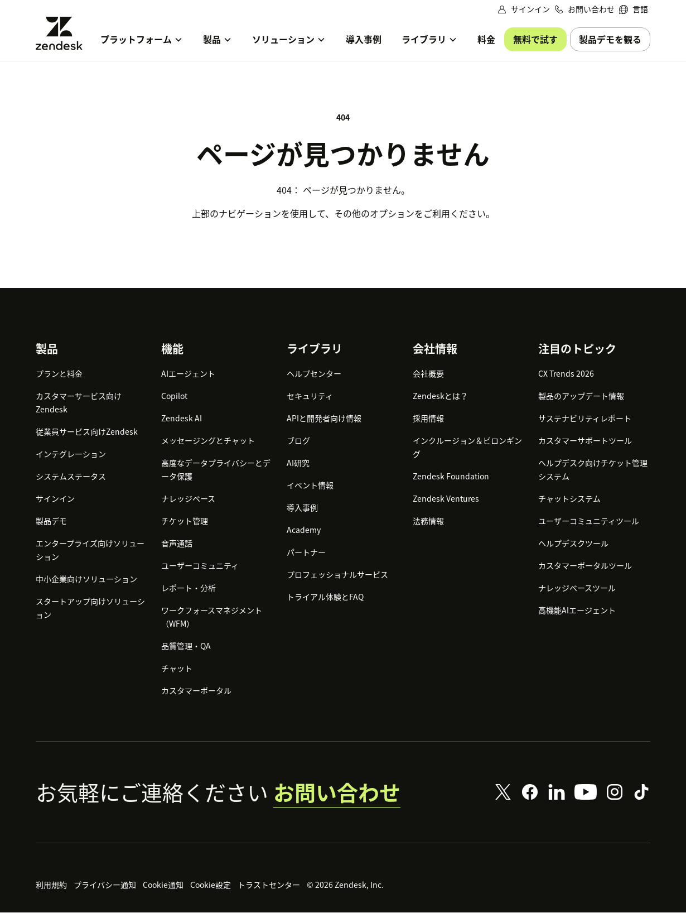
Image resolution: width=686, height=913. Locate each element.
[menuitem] (633, 9)
